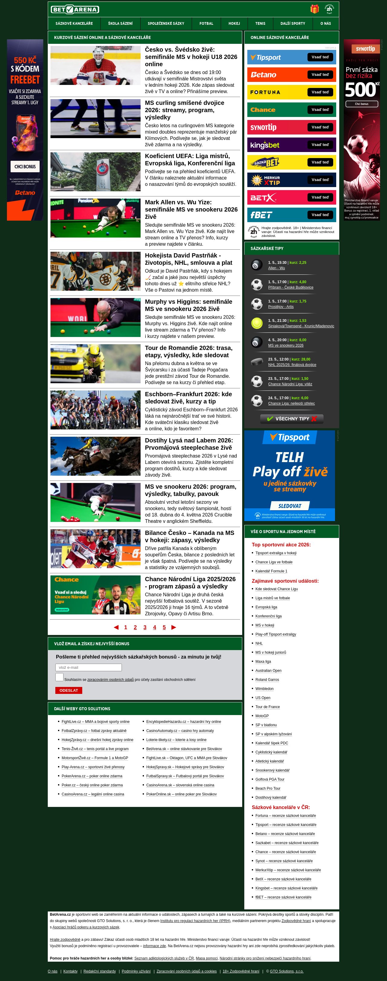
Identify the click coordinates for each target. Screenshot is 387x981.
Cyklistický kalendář (271, 752)
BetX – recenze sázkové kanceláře (283, 879)
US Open (262, 698)
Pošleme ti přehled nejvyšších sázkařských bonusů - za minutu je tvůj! (138, 656)
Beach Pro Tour (268, 788)
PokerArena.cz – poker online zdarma (92, 776)
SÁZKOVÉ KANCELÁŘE (129, 37)
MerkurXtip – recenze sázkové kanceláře (288, 870)
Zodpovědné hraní (296, 921)
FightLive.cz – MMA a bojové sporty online (96, 722)
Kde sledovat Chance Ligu (276, 589)
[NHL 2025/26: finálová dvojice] (257, 362)
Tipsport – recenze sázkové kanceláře (286, 825)
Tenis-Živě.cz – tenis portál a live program (95, 749)
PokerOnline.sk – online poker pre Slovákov (181, 794)
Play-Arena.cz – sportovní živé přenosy (93, 767)
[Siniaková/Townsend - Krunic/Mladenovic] (257, 323)
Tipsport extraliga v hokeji (276, 553)
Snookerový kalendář (272, 770)
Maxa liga (263, 661)
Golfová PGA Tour (270, 779)
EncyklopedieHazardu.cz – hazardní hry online (183, 722)
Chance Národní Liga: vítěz (290, 384)
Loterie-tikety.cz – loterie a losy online (176, 740)
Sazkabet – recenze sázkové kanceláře (287, 843)
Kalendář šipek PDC (271, 743)
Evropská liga (266, 607)
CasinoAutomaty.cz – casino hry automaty (180, 731)
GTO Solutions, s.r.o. (287, 971)
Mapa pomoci (207, 958)
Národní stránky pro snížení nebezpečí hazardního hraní (265, 958)
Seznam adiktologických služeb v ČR (164, 958)
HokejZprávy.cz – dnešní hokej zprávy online (97, 740)
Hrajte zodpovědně (65, 939)
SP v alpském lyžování (273, 734)
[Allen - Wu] (257, 265)
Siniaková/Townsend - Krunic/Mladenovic (301, 326)
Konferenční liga (268, 616)
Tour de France (267, 707)
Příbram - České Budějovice (290, 287)
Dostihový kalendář (270, 797)
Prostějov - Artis (281, 307)
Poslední (174, 627)
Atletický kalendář (269, 761)
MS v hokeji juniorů (270, 652)
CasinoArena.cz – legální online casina (93, 794)
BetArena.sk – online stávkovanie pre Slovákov (184, 749)
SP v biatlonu (266, 725)
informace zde (154, 946)
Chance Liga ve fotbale (274, 562)
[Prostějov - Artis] (257, 304)
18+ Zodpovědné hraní (241, 971)
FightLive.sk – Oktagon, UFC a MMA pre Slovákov (186, 758)
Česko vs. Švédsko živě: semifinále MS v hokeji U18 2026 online (191, 56)
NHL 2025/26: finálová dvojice (292, 365)
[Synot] (362, 219)
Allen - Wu (276, 268)
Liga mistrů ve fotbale (272, 598)
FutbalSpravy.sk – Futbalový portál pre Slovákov (185, 776)
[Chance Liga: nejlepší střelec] (257, 400)
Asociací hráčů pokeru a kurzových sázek (86, 927)
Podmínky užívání (136, 971)
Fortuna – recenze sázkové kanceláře (285, 816)
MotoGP (262, 716)
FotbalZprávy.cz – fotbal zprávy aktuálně (94, 731)
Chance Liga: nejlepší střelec (291, 403)
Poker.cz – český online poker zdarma (92, 785)
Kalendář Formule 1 (271, 571)
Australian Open (268, 671)
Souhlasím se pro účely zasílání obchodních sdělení (130, 680)
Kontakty (70, 971)
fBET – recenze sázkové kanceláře (283, 897)
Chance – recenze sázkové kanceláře (285, 852)
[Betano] (25, 219)
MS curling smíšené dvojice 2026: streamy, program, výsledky (184, 110)
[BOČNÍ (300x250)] (289, 519)
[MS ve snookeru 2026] (257, 342)
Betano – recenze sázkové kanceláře (285, 834)
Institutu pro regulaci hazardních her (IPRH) (195, 921)
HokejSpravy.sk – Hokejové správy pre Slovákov (185, 767)
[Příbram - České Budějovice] (257, 284)
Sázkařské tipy (267, 248)
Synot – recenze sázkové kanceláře (284, 861)
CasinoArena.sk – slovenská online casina (180, 785)
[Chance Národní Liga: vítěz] (257, 381)
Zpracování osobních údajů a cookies (187, 971)
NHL (259, 643)
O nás (52, 971)
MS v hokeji (264, 625)
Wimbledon (264, 689)
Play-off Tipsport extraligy (275, 634)
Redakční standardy (99, 971)
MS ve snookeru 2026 (286, 345)
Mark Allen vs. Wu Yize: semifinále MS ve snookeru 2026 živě (191, 209)
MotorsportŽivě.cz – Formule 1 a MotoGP (95, 758)
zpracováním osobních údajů (110, 680)
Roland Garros (267, 680)
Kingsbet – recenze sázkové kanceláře (286, 888)
